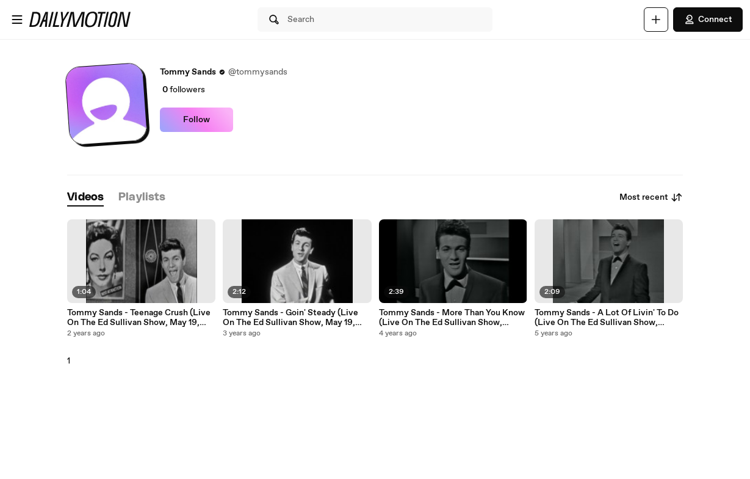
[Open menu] (17, 19)
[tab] (85, 197)
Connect (707, 19)
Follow (196, 119)
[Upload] (656, 19)
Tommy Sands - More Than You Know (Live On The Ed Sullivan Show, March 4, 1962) (452, 317)
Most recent (651, 197)
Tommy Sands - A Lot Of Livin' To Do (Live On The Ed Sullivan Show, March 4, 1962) (607, 317)
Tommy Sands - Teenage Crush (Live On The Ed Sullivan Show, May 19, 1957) (139, 317)
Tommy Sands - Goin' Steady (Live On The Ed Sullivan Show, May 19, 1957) (290, 317)
